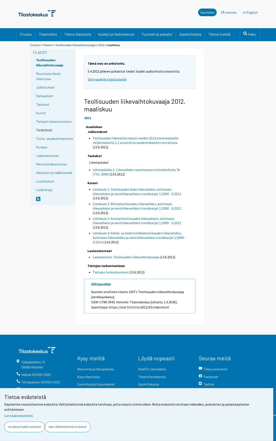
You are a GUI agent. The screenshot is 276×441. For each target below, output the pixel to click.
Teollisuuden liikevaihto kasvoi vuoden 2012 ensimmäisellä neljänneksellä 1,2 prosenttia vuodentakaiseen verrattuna (135, 140)
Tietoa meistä (219, 34)
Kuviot (41, 113)
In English (250, 12)
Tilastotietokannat (152, 377)
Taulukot (42, 104)
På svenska (229, 12)
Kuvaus (41, 147)
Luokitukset (45, 181)
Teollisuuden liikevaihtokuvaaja (75, 45)
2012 (101, 45)
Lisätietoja (44, 190)
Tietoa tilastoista (77, 34)
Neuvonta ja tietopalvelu (95, 369)
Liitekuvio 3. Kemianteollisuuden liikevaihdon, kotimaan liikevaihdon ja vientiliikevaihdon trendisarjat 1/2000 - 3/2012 (137, 220)
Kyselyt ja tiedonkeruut (116, 34)
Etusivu (26, 34)
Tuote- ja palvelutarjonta (54, 138)
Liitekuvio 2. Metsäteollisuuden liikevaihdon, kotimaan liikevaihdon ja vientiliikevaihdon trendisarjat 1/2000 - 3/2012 (137, 206)
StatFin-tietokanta (152, 369)
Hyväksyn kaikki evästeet (24, 427)
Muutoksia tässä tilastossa (48, 76)
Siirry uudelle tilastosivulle (107, 79)
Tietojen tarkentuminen (54, 121)
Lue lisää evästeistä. (18, 415)
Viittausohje (100, 284)
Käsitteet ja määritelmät (54, 173)
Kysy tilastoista (88, 377)
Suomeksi (207, 12)
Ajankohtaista (190, 34)
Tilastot (48, 45)
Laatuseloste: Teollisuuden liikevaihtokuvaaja (126, 257)
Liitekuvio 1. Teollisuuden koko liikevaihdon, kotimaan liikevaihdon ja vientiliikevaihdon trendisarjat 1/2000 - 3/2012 (137, 191)
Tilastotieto (48, 34)
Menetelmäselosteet (51, 164)
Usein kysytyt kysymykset (96, 384)
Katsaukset (44, 96)
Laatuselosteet (47, 155)
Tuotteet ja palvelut (157, 34)
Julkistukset (45, 87)
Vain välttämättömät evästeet (68, 427)
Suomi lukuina (148, 384)
